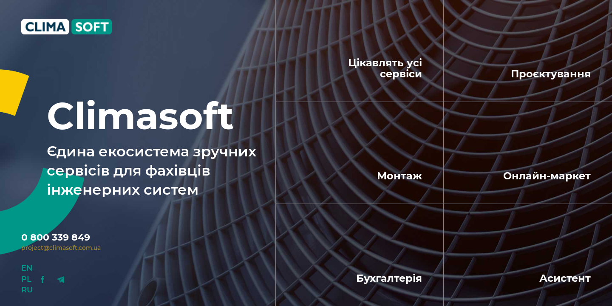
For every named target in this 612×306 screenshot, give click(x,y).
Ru (27, 290)
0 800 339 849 (55, 237)
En (27, 268)
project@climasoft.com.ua (61, 248)
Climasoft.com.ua (73, 26)
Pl (26, 279)
